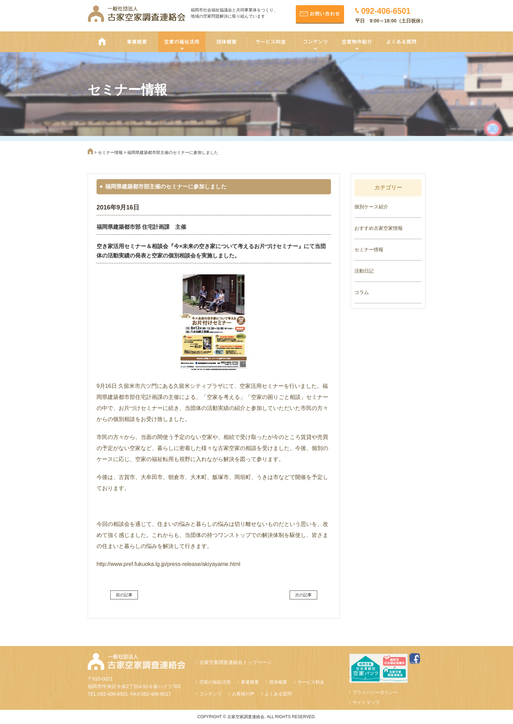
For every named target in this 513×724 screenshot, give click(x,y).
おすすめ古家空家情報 (378, 228)
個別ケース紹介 (371, 206)
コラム (361, 292)
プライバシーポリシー (375, 692)
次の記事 (303, 595)
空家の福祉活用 (215, 682)
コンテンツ (210, 693)
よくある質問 (278, 693)
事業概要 (250, 682)
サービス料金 (311, 682)
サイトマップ (366, 702)
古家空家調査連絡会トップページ (235, 662)
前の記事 (124, 595)
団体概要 (278, 682)
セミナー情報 (368, 249)
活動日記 (364, 271)
